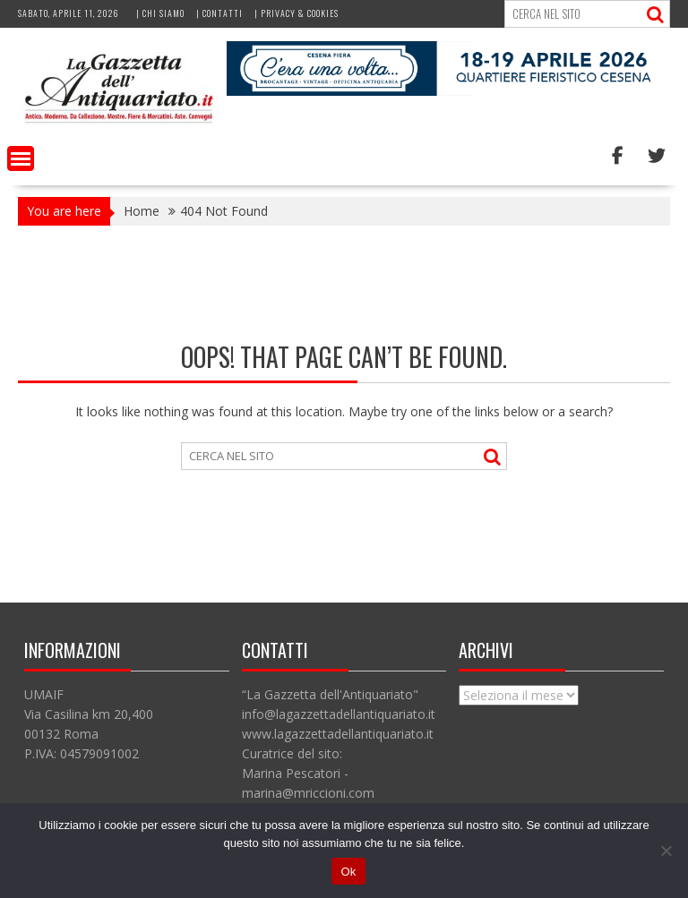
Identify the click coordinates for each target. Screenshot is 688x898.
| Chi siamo (160, 13)
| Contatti (219, 13)
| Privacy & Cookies (296, 13)
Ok (348, 871)
